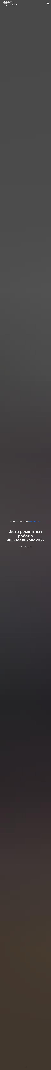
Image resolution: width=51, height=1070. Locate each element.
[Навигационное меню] (48, 4)
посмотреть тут (34, 521)
